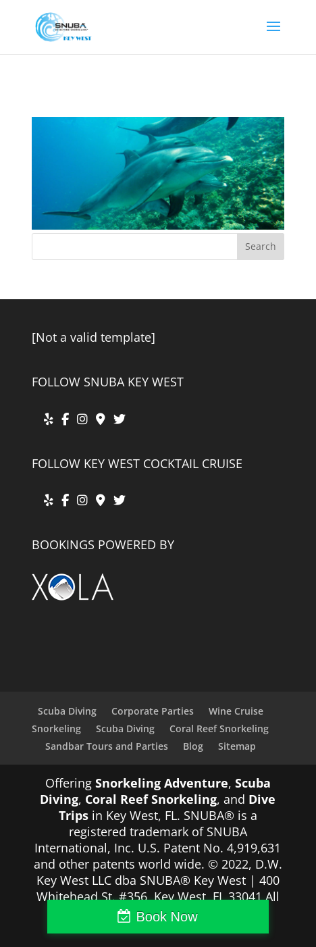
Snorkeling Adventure (161, 783)
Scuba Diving (67, 711)
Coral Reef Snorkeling (219, 728)
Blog (193, 746)
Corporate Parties (152, 711)
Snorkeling (56, 728)
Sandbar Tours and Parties (106, 746)
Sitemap (237, 746)
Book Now (166, 916)
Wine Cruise (236, 711)
